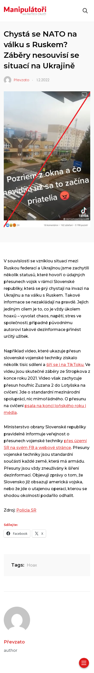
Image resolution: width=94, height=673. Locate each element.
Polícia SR (26, 510)
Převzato (14, 642)
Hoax (32, 565)
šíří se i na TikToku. (65, 364)
